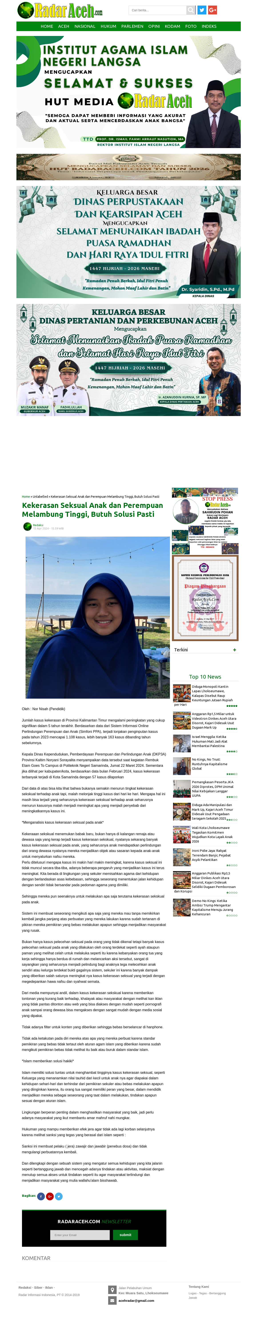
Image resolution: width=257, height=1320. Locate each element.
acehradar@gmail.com (136, 1300)
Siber (38, 1287)
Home (47, 26)
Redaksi (25, 1287)
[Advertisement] (94, 459)
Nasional (85, 26)
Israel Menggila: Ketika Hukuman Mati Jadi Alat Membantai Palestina (209, 741)
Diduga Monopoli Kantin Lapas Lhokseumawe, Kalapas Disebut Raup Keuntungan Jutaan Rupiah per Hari (203, 695)
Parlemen (132, 26)
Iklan (49, 1287)
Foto (191, 26)
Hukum (108, 26)
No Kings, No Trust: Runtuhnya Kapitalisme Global (209, 763)
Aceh (63, 26)
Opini (154, 26)
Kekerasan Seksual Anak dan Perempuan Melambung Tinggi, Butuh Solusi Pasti (92, 509)
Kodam (172, 26)
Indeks (209, 26)
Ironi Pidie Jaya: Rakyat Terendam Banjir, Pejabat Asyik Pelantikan (211, 855)
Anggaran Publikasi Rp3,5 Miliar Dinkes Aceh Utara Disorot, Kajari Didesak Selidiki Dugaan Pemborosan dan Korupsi (205, 882)
